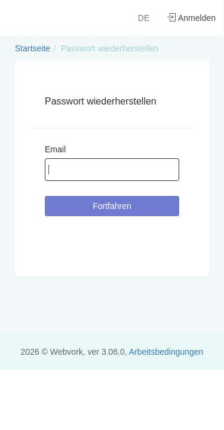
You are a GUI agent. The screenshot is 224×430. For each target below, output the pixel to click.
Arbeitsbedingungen (166, 352)
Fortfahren (112, 206)
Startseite (32, 48)
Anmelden (191, 18)
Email (55, 149)
